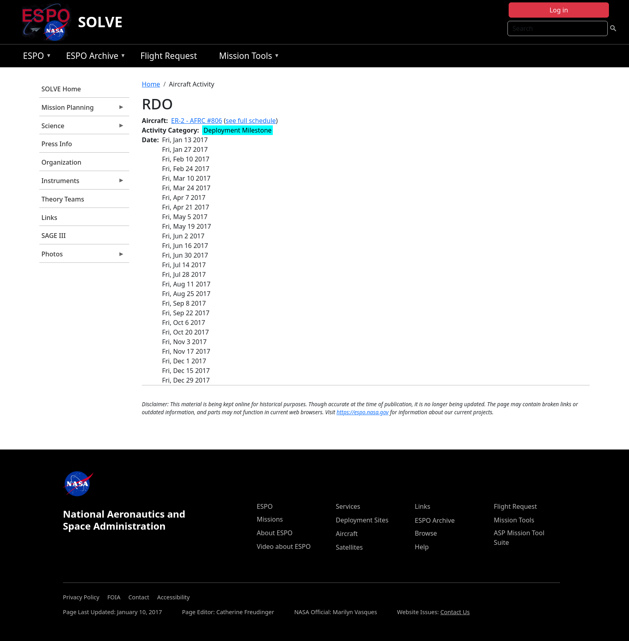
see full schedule (251, 120)
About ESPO (274, 532)
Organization (61, 162)
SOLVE (100, 22)
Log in (559, 10)
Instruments (81, 182)
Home (151, 84)
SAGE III (53, 235)
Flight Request (168, 55)
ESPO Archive (94, 57)
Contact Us (455, 612)
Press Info (56, 143)
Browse (426, 533)
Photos (81, 256)
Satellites (349, 547)
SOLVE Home (61, 89)
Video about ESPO (284, 546)
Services (348, 506)
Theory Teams (62, 199)
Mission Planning (81, 109)
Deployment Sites (362, 520)
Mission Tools (247, 57)
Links (49, 217)
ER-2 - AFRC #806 (196, 120)
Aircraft (347, 533)
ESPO (35, 57)
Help (422, 546)
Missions (270, 519)
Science (81, 127)
